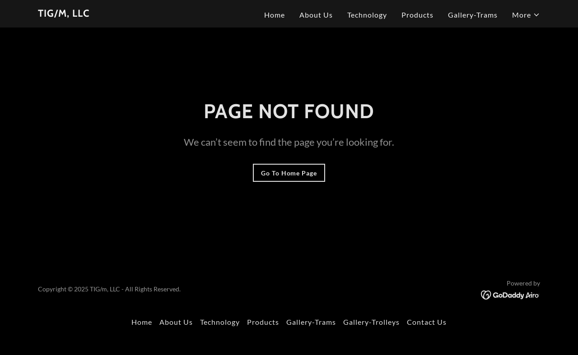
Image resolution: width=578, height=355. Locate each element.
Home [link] (274, 14)
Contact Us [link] (427, 322)
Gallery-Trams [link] (473, 14)
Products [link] (417, 14)
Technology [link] (367, 14)
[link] (63, 13)
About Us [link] (316, 14)
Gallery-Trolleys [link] (371, 322)
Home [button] (141, 322)
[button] (526, 14)
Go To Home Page (289, 173)
